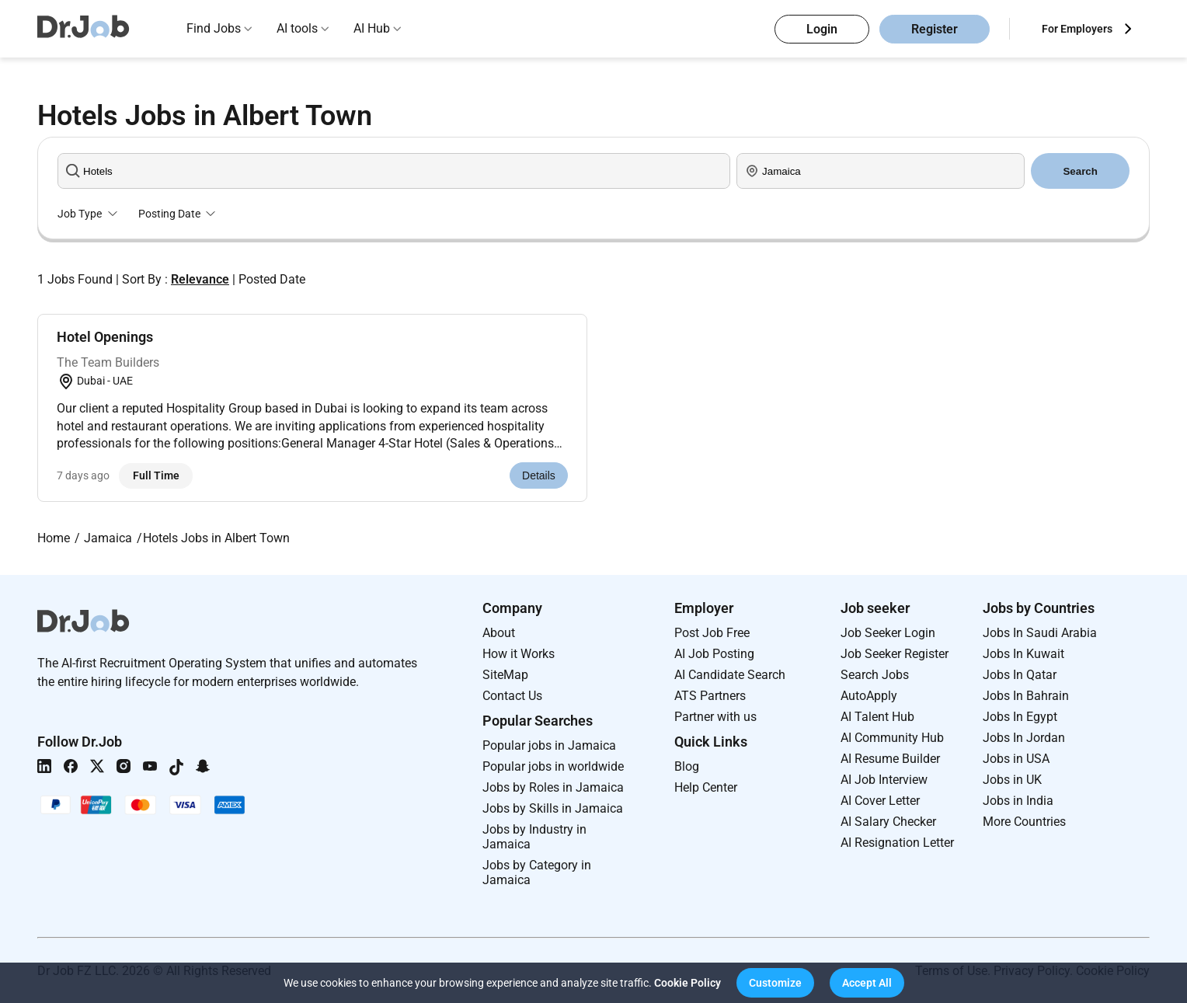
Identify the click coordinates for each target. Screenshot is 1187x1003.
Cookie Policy (687, 983)
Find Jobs (213, 28)
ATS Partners (710, 695)
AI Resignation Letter (897, 842)
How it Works (518, 653)
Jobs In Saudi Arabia (1040, 632)
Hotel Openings (105, 337)
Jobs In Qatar (1019, 674)
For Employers (1077, 29)
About (498, 632)
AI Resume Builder (890, 758)
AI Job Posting (714, 653)
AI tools (297, 28)
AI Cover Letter (880, 800)
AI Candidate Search (729, 674)
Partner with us (715, 716)
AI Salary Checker (888, 821)
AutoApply (869, 695)
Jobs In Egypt (1020, 716)
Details (538, 475)
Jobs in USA (1016, 758)
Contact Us (512, 695)
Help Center (705, 787)
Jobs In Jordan (1024, 737)
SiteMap (505, 674)
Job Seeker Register (895, 653)
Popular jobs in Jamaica (549, 745)
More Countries (1024, 821)
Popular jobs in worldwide (553, 766)
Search (1080, 171)
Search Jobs (875, 674)
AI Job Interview (884, 779)
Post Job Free (712, 632)
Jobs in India (1018, 800)
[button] (775, 983)
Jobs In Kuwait (1023, 653)
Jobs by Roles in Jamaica (553, 787)
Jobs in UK (1012, 779)
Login (821, 29)
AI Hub (371, 28)
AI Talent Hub (877, 716)
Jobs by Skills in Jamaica (552, 808)
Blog (686, 766)
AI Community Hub (892, 737)
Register (934, 29)
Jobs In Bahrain (1026, 695)
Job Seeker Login (888, 632)
